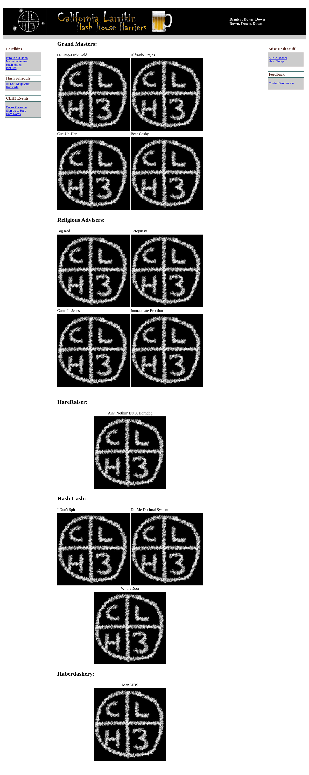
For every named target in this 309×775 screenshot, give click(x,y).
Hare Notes (13, 114)
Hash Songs (276, 61)
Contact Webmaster (281, 83)
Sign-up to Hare (16, 110)
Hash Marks (13, 64)
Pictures (11, 68)
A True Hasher (278, 58)
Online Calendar (16, 107)
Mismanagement (17, 61)
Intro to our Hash (17, 58)
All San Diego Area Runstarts (18, 85)
